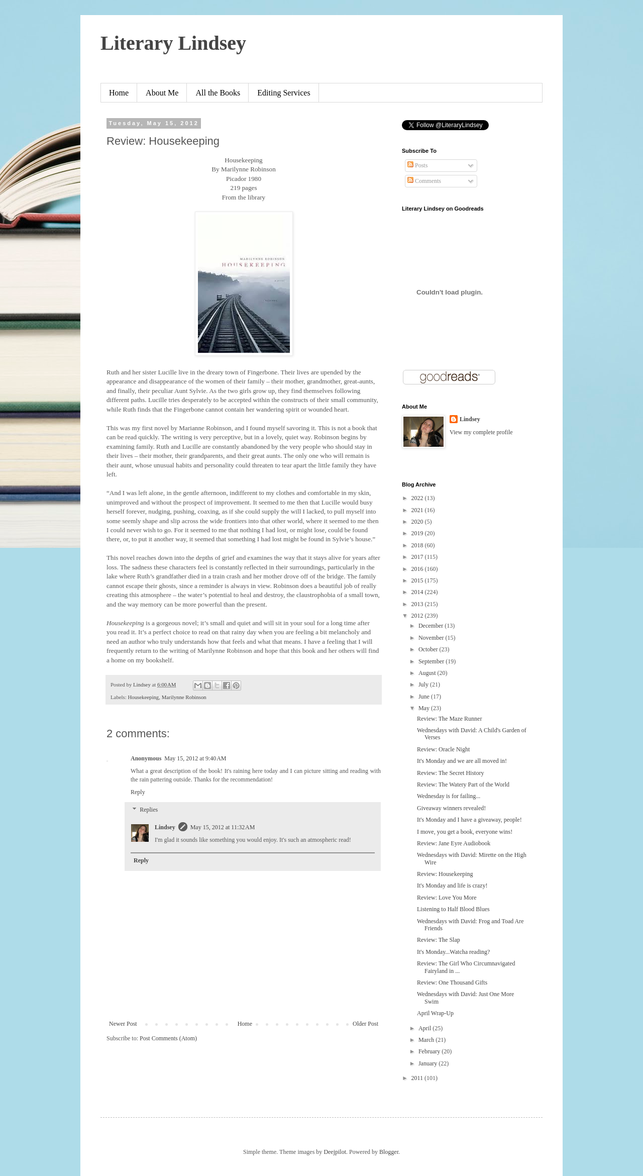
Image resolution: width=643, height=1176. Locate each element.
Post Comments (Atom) (168, 1038)
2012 (418, 615)
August (428, 672)
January (428, 1063)
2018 (418, 545)
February (430, 1051)
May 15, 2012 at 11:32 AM (222, 827)
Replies (149, 810)
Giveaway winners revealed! (451, 808)
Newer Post (123, 1023)
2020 (418, 521)
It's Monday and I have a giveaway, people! (469, 819)
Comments (424, 180)
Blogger (388, 1151)
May (424, 708)
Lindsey (165, 827)
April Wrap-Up (435, 1013)
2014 (418, 592)
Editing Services (283, 92)
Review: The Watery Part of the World (463, 784)
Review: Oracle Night (443, 749)
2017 (418, 556)
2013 (418, 604)
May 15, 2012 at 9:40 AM (195, 758)
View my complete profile (481, 432)
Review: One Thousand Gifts (452, 982)
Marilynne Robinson (184, 697)
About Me (162, 92)
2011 (418, 1078)
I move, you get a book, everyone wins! (464, 831)
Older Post (365, 1023)
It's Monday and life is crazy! (452, 885)
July (424, 684)
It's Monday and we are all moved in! (462, 760)
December (431, 625)
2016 (418, 568)
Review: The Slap (438, 939)
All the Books (217, 92)
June (424, 696)
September (432, 661)
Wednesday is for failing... (448, 796)
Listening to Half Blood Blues (453, 909)
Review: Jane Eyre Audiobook (453, 843)
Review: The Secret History (450, 772)
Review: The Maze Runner (449, 718)
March (427, 1039)
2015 (418, 580)
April (425, 1028)
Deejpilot (335, 1151)
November (432, 637)
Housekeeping (143, 697)
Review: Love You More (447, 897)
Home (119, 92)
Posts (417, 165)
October (429, 649)
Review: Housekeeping (445, 873)
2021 (418, 510)
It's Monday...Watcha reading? (453, 951)
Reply (138, 792)
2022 (418, 498)
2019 (418, 533)
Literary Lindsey (173, 43)
